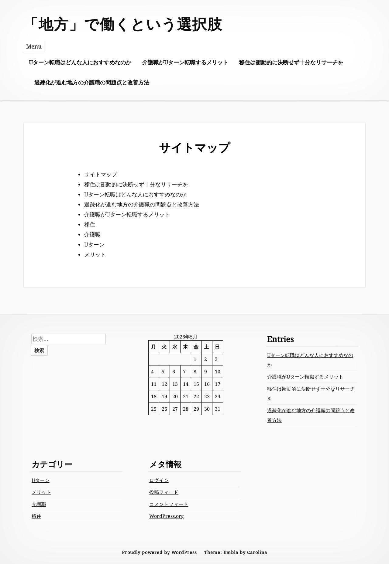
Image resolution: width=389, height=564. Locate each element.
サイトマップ (100, 174)
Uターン (94, 244)
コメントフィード (168, 504)
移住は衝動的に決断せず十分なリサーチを (291, 62)
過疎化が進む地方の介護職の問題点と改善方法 (91, 82)
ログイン (159, 480)
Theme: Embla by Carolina (235, 552)
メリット (95, 254)
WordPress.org (166, 516)
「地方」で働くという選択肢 (122, 24)
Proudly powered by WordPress (159, 552)
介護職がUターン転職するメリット (185, 62)
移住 (89, 224)
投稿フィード (163, 492)
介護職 (92, 234)
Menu (33, 46)
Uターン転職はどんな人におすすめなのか (80, 62)
